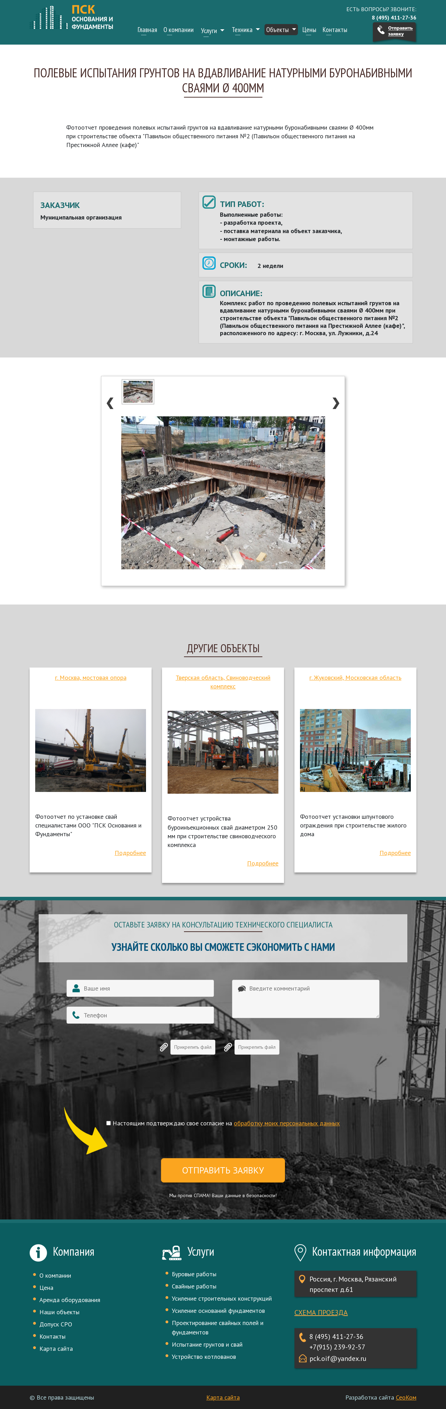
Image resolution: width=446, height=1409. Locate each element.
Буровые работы (194, 1274)
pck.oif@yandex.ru (338, 1358)
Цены (309, 29)
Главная (147, 29)
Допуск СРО (55, 1324)
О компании (178, 29)
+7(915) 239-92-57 (337, 1347)
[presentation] (223, 1093)
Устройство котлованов (204, 1357)
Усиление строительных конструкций (222, 1298)
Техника (243, 29)
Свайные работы (194, 1286)
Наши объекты (59, 1312)
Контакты (335, 29)
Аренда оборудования (69, 1300)
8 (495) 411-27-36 (336, 1336)
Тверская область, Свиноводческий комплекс (223, 681)
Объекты (278, 29)
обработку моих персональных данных (287, 1123)
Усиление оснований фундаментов (218, 1311)
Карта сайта (56, 1349)
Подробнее (130, 853)
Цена (46, 1288)
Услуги (209, 30)
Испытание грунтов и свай (207, 1344)
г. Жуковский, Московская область (355, 677)
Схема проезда (321, 1312)
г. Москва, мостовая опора (90, 677)
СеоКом (406, 1397)
